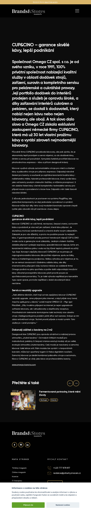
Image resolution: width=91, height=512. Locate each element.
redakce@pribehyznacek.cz (67, 473)
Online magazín (19, 472)
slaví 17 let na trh (51, 2)
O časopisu (17, 481)
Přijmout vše (28, 505)
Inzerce (15, 476)
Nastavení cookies (63, 505)
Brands (53, 400)
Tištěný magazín (19, 468)
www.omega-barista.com (24, 365)
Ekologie (44, 400)
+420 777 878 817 (61, 468)
